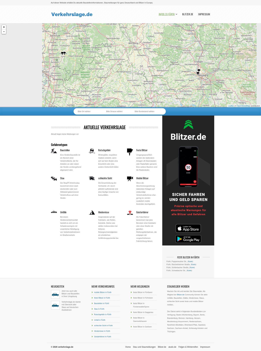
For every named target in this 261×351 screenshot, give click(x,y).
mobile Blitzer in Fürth (102, 292)
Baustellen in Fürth (101, 303)
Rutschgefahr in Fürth (102, 314)
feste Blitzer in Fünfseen (142, 292)
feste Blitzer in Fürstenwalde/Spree (141, 305)
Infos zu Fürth (167, 14)
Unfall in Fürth (99, 320)
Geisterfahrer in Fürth (102, 337)
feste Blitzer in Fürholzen (143, 298)
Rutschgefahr (104, 150)
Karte (190, 261)
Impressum (204, 14)
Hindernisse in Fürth (102, 331)
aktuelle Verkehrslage (105, 127)
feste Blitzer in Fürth (102, 298)
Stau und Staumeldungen (144, 347)
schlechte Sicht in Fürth (103, 325)
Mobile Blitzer (142, 178)
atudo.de (172, 347)
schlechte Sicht (105, 178)
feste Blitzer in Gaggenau (143, 312)
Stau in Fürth (99, 309)
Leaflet (231, 106)
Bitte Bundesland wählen (144, 111)
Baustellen (65, 150)
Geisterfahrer (142, 212)
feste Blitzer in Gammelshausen (140, 319)
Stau (62, 178)
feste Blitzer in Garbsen (142, 327)
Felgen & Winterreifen (188, 347)
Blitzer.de (187, 14)
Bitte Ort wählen (84, 111)
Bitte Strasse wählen (114, 111)
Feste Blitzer (142, 150)
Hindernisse (103, 212)
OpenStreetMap (243, 106)
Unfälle (63, 212)
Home (128, 347)
